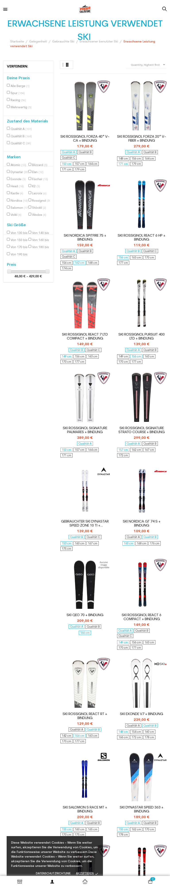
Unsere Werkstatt (59, 804)
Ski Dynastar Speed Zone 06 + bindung (71, 561)
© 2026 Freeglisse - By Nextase (113, 867)
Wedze (39, 215)
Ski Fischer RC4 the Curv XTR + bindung (156, 474)
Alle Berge (20, 86)
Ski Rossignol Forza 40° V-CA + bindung (71, 110)
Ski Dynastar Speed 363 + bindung (156, 382)
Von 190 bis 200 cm (21, 254)
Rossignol (42, 200)
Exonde (18, 179)
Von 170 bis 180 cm (21, 247)
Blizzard (39, 165)
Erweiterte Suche (101, 793)
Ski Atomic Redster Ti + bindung (127, 561)
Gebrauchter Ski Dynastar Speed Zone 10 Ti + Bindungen (71, 290)
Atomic (18, 165)
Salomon (20, 208)
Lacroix (39, 193)
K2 (36, 186)
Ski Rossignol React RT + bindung (71, 382)
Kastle (17, 193)
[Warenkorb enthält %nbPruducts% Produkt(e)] (150, 881)
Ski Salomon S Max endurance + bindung (127, 474)
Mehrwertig (21, 107)
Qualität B (21, 136)
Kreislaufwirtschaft (60, 779)
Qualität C (21, 143)
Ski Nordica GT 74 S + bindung (99, 290)
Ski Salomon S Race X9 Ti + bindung (156, 561)
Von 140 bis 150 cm (42, 233)
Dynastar (20, 172)
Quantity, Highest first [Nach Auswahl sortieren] (149, 64)
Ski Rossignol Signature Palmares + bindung (127, 203)
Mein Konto (97, 755)
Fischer (40, 179)
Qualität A (21, 129)
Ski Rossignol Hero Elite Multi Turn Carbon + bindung (99, 474)
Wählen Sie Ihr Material (63, 786)
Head (17, 186)
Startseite (85, 881)
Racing (18, 100)
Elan (37, 172)
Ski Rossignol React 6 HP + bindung (155, 110)
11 (149, 623)
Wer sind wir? (56, 761)
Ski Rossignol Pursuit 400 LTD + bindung (99, 203)
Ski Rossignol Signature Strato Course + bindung (156, 203)
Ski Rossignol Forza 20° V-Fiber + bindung (99, 110)
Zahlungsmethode (59, 822)
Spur (18, 93)
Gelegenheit (97, 774)
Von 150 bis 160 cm (21, 240)
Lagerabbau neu (100, 780)
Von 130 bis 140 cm (21, 233)
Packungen (96, 787)
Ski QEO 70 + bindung (127, 289)
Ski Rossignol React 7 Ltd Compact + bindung (71, 203)
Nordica (19, 200)
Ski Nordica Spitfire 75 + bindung (127, 110)
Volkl (16, 215)
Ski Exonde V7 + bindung (99, 382)
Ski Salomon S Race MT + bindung (127, 382)
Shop (19, 881)
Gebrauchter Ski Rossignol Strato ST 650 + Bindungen (71, 474)
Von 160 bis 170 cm (42, 240)
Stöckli (39, 208)
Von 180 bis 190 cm (42, 247)
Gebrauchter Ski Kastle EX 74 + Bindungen (99, 561)
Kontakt (52, 755)
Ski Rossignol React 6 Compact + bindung (156, 290)
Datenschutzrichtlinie (53, 873)
